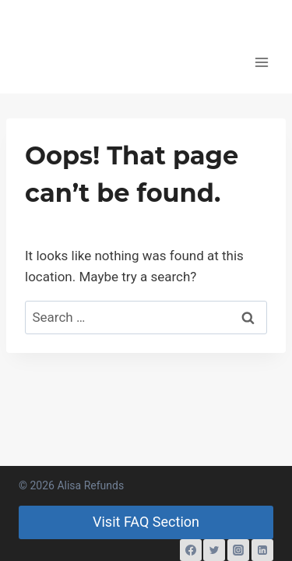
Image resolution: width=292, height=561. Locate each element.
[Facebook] (191, 550)
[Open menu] (262, 62)
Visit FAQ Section (146, 521)
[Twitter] (214, 550)
